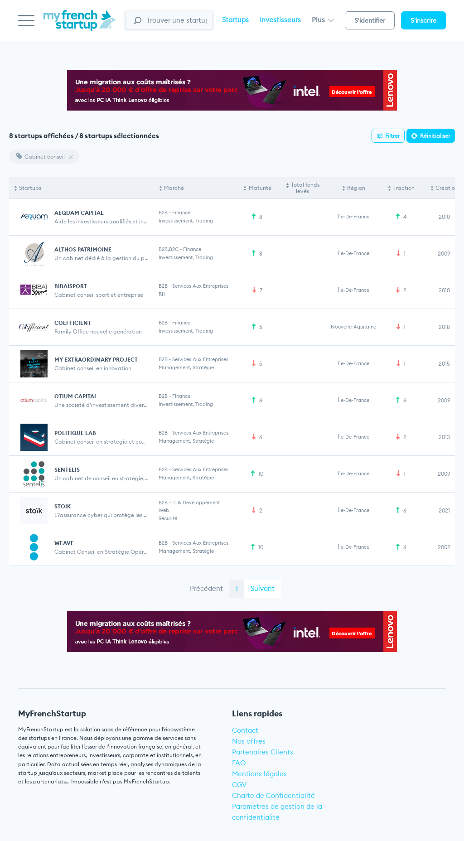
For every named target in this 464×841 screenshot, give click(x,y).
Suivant (263, 588)
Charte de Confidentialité (273, 795)
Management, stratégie (186, 367)
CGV (239, 784)
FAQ (239, 763)
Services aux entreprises (200, 286)
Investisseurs (280, 19)
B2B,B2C (169, 249)
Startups (235, 19)
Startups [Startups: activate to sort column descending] (30, 187)
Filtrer (392, 135)
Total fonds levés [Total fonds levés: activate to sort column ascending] (305, 187)
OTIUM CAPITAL (75, 396)
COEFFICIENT (72, 322)
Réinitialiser (435, 135)
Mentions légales (259, 773)
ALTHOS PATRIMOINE (82, 249)
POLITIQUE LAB (75, 433)
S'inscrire (423, 20)
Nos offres (249, 741)
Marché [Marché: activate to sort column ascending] (174, 187)
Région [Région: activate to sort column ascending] (356, 187)
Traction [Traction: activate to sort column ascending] (404, 187)
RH (162, 294)
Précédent (206, 588)
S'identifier (369, 20)
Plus (323, 19)
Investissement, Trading (186, 221)
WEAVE (64, 543)
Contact (245, 730)
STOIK (62, 506)
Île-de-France (353, 216)
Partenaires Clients (262, 752)
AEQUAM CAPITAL (79, 212)
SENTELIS (67, 469)
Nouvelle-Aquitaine (353, 327)
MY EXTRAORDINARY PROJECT (96, 359)
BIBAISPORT (70, 286)
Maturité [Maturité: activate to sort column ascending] (260, 187)
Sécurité (168, 518)
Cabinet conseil (40, 156)
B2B (163, 212)
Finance (181, 212)
